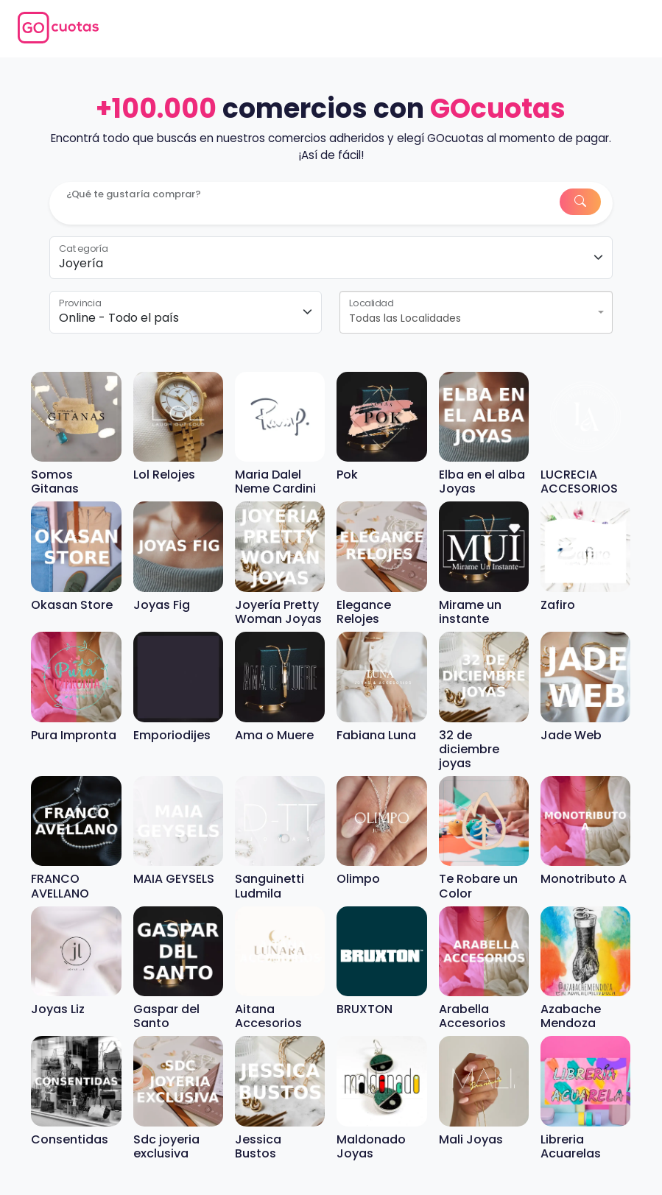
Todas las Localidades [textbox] (405, 318)
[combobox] (475, 312)
